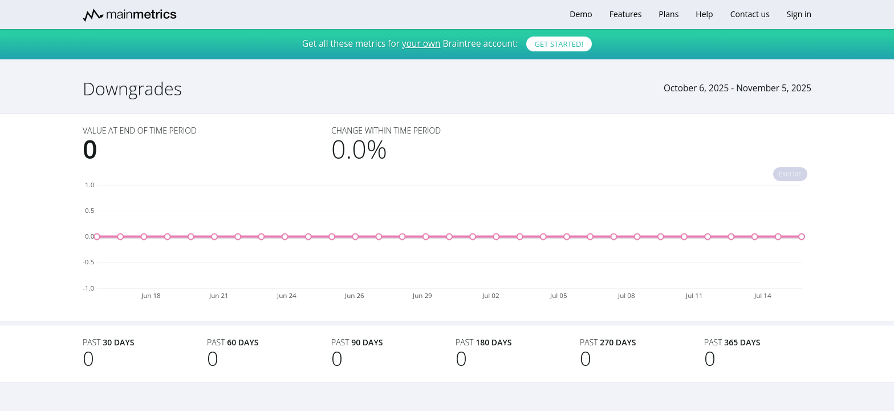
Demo (581, 14)
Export (790, 174)
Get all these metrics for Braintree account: (447, 44)
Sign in (799, 14)
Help (704, 14)
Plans (668, 14)
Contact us (750, 14)
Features (625, 14)
